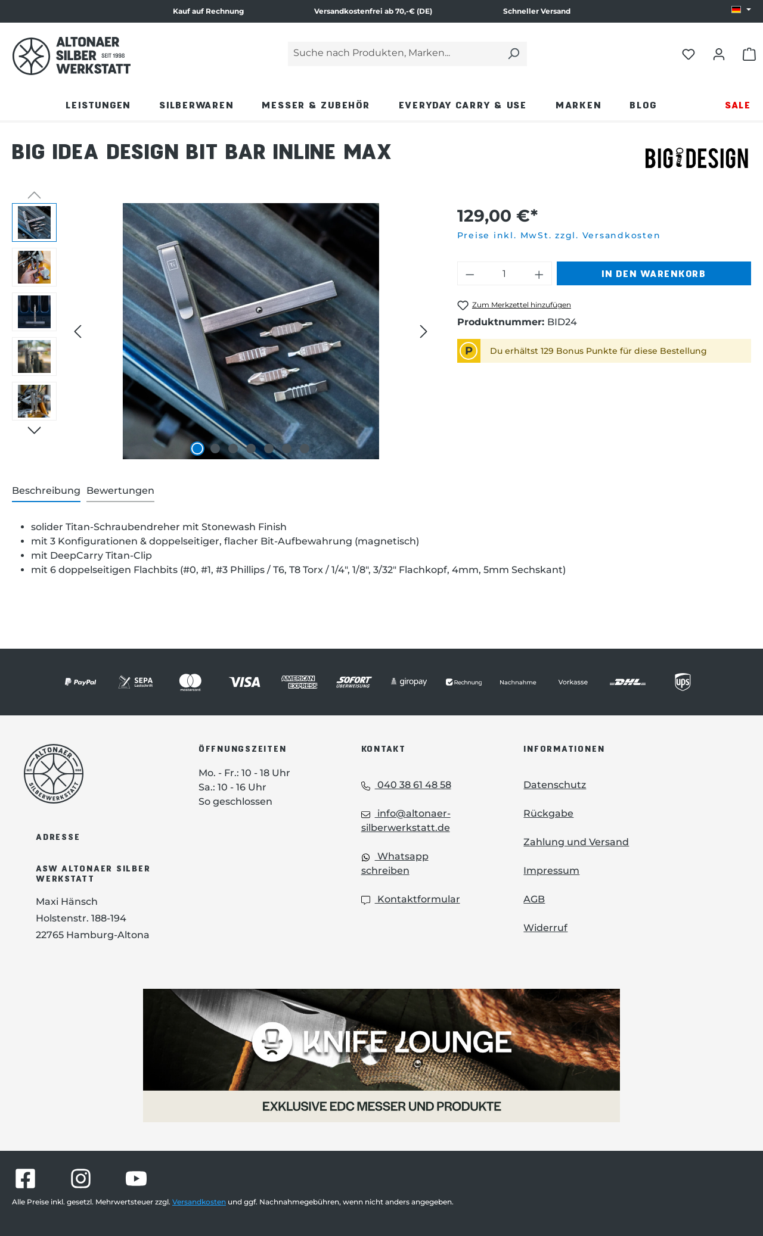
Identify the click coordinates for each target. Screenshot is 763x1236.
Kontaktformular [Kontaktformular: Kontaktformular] (410, 899)
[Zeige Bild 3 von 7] (233, 448)
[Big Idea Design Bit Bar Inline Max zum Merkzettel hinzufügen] (514, 305)
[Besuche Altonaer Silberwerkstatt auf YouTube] (136, 1178)
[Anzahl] (504, 273)
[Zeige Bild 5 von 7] (269, 448)
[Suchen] (513, 54)
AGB (534, 899)
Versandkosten (199, 1201)
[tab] (46, 491)
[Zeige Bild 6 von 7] (286, 448)
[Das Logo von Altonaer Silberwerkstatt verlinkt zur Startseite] (93, 774)
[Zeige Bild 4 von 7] (251, 448)
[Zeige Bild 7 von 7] (304, 448)
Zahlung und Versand (576, 842)
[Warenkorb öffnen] (749, 54)
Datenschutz (554, 784)
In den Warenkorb (653, 273)
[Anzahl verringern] (469, 273)
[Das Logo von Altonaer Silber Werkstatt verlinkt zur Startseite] (71, 56)
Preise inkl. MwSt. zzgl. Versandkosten (559, 235)
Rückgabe (548, 813)
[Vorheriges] (77, 331)
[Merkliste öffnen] (688, 54)
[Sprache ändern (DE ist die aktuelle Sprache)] (741, 10)
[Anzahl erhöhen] (539, 273)
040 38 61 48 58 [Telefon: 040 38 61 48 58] (406, 784)
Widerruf (545, 927)
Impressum (551, 870)
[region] (222, 331)
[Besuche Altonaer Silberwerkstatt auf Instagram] (80, 1178)
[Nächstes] (424, 331)
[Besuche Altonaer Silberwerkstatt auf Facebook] (25, 1178)
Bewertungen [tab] (120, 490)
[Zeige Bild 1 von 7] (197, 448)
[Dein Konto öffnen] (719, 54)
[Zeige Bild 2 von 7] (215, 448)
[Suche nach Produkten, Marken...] (394, 54)
